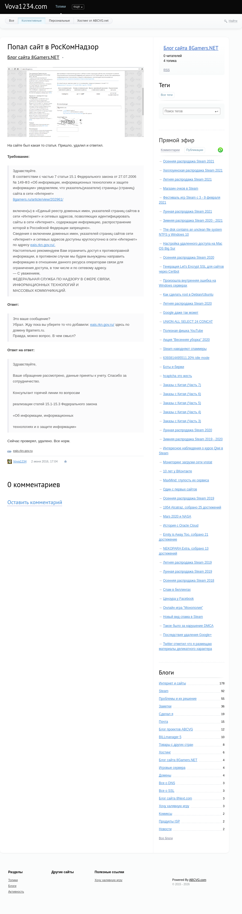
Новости (165, 829)
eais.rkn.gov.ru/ (102, 324)
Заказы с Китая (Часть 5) (182, 403)
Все (11, 20)
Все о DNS (167, 783)
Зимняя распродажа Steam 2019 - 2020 (193, 439)
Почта (163, 722)
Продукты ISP (169, 821)
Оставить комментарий (34, 502)
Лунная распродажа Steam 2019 (187, 571)
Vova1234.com (26, 6)
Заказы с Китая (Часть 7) (182, 385)
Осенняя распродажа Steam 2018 (188, 580)
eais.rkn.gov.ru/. (43, 245)
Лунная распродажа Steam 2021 (187, 211)
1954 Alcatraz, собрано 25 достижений (192, 507)
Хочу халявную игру (174, 806)
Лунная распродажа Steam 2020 (187, 430)
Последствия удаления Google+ (187, 635)
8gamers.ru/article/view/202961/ (38, 199)
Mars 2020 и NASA (177, 516)
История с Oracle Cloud (180, 525)
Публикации (194, 150)
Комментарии (170, 150)
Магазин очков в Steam (180, 188)
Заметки (165, 706)
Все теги (167, 94)
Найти (233, 20)
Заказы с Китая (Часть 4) (182, 412)
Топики (61, 6)
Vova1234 (20, 461)
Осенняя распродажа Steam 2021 (188, 161)
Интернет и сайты (172, 683)
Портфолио (118, 6)
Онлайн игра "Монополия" (183, 608)
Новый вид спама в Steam (183, 617)
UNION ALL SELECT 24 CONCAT (188, 322)
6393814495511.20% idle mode (186, 358)
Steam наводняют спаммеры (184, 349)
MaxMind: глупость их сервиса (186, 480)
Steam (163, 691)
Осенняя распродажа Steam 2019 (188, 498)
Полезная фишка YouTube (183, 331)
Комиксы (165, 814)
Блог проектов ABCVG (176, 729)
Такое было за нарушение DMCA (188, 626)
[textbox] (191, 111)
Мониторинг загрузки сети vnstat (187, 462)
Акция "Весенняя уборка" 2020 (186, 340)
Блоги (76, 6)
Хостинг (165, 752)
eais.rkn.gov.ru (23, 450)
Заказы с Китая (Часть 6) (182, 394)
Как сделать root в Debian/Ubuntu (188, 294)
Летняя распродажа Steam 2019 (187, 562)
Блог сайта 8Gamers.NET (191, 48)
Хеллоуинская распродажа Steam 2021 (193, 170)
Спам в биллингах (177, 590)
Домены (165, 775)
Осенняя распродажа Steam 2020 (188, 257)
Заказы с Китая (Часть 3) (182, 421)
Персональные (59, 20)
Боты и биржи (173, 367)
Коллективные (32, 20)
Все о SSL (166, 791)
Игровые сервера (172, 768)
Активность (95, 6)
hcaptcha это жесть (177, 376)
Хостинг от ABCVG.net (93, 20)
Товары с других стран (176, 745)
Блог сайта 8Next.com (175, 798)
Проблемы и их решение (178, 699)
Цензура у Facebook (178, 599)
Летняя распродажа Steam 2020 (187, 303)
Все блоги (166, 838)
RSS (167, 70)
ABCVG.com (197, 879)
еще (138, 6)
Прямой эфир (176, 140)
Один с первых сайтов (180, 489)
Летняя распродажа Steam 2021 (187, 179)
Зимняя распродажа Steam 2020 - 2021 (193, 220)
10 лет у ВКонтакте (177, 471)
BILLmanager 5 (170, 737)
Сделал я (166, 714)
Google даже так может (180, 313)
